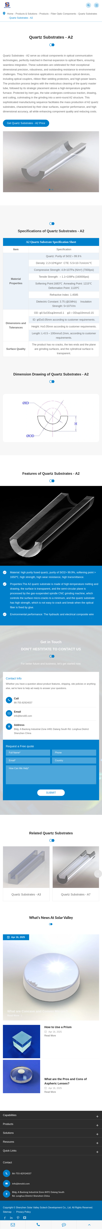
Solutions (51, 1129)
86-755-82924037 (21, 1169)
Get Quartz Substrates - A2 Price (26, 123)
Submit (51, 792)
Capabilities (51, 1111)
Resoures (51, 1138)
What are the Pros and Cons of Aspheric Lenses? (70, 1077)
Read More (13, 1015)
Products (44, 14)
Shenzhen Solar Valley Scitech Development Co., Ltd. (43, 1203)
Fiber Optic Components (63, 14)
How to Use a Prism (55, 1027)
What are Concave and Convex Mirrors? (37, 1011)
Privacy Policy (23, 1207)
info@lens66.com (21, 1179)
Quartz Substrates (87, 14)
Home (10, 14)
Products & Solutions (26, 14)
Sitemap (7, 1207)
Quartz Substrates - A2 (21, 18)
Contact (7, 1158)
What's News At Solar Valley (51, 917)
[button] (49, 189)
